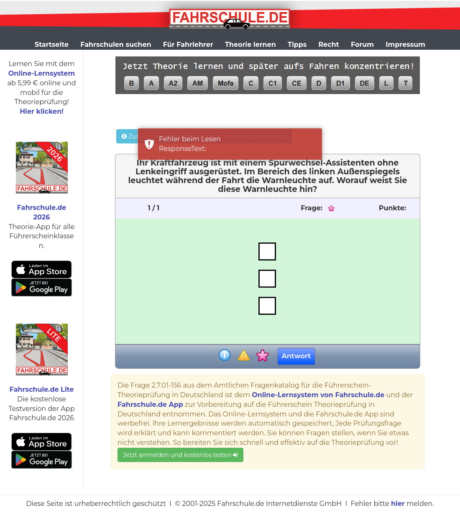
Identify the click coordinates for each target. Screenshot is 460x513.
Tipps (297, 44)
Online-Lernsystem (41, 73)
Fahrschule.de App (150, 404)
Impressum (405, 44)
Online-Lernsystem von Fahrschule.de (318, 395)
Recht (329, 44)
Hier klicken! (42, 111)
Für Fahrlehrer (188, 44)
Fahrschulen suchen (115, 44)
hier (398, 504)
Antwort (296, 356)
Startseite (52, 44)
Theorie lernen (250, 44)
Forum (362, 44)
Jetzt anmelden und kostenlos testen (180, 455)
